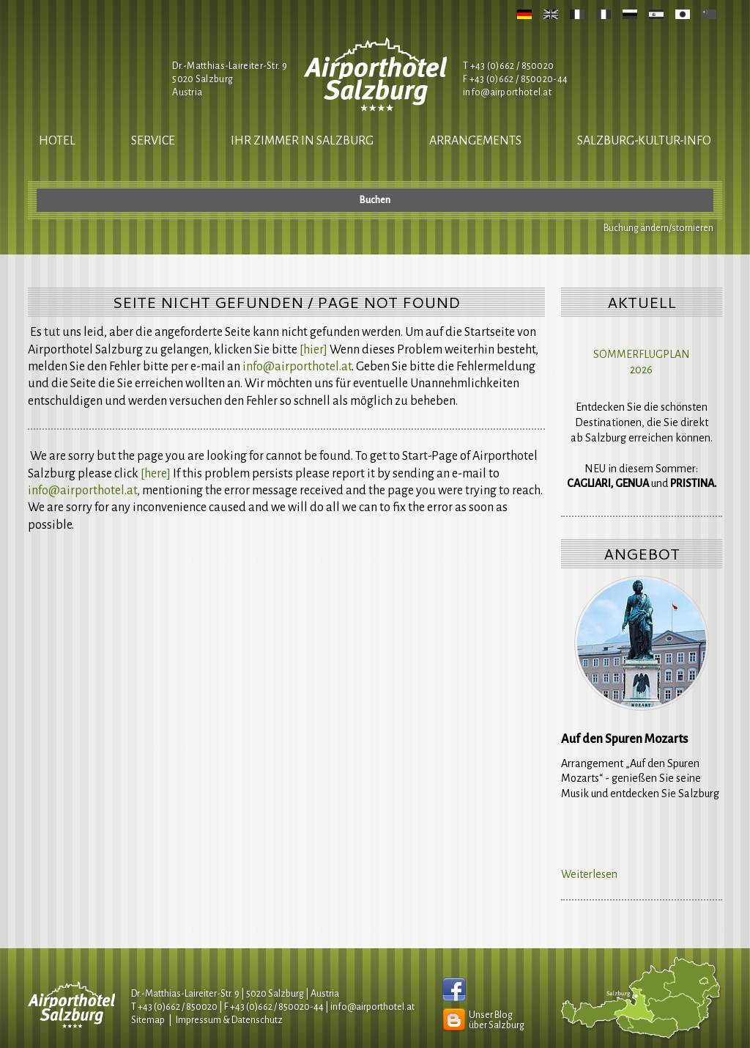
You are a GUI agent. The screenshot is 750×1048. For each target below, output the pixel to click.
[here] (156, 473)
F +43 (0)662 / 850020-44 (274, 1007)
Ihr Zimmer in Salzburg (302, 140)
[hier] (313, 349)
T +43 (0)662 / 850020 (508, 66)
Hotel (57, 140)
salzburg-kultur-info (644, 140)
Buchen (375, 200)
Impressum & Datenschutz (229, 1020)
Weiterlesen (589, 874)
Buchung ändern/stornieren (658, 228)
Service (153, 140)
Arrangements (475, 140)
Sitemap (148, 1020)
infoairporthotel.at (507, 92)
